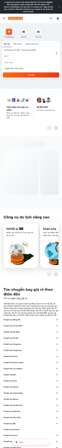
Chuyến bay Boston (11, 391)
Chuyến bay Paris (10, 373)
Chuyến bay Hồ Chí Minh (13, 318)
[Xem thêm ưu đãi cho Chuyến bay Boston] (57, 391)
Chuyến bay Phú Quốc (12, 433)
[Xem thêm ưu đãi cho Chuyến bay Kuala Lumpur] (57, 354)
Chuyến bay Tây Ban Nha (13, 397)
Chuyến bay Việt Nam (12, 403)
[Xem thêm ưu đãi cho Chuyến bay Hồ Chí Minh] (57, 317)
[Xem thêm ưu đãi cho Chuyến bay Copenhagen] (57, 385)
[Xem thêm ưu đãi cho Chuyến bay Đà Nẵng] (57, 324)
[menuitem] (9, 33)
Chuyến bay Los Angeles (13, 361)
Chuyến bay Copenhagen (13, 385)
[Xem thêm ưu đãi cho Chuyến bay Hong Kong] (57, 342)
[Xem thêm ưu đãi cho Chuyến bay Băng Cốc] (57, 311)
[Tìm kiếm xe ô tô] (38, 32)
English (49, 2)
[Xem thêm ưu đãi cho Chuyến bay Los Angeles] (57, 360)
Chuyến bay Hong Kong (12, 342)
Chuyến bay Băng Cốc (12, 312)
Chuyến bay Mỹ (9, 416)
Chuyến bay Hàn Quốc (12, 410)
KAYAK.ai (12, 230)
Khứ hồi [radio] (7, 44)
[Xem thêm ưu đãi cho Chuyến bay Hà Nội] (57, 330)
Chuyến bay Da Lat (11, 446)
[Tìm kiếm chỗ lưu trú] (24, 32)
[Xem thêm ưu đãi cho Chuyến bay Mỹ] (57, 415)
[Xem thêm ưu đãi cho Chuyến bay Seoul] (57, 348)
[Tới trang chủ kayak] (15, 18)
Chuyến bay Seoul (10, 348)
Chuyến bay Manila (11, 379)
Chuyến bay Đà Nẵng (12, 324)
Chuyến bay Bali (10, 367)
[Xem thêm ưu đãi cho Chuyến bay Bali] (57, 366)
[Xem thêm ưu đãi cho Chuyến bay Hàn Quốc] (57, 409)
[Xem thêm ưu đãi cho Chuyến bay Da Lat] (57, 445)
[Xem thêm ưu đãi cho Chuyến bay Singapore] (57, 336)
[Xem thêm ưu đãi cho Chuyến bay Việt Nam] (57, 403)
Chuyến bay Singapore (12, 336)
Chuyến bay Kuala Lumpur (14, 355)
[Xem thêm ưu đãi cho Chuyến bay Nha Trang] (57, 439)
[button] (59, 6)
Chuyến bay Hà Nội (11, 330)
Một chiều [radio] (18, 44)
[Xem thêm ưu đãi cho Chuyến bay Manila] (57, 379)
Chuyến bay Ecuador (11, 421)
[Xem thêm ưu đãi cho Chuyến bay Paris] (57, 372)
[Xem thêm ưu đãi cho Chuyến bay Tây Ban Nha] (57, 397)
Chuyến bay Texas (10, 427)
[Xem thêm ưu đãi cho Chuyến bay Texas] (57, 427)
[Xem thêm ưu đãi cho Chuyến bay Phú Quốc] (57, 433)
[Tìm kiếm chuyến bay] (9, 32)
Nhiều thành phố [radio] (32, 44)
